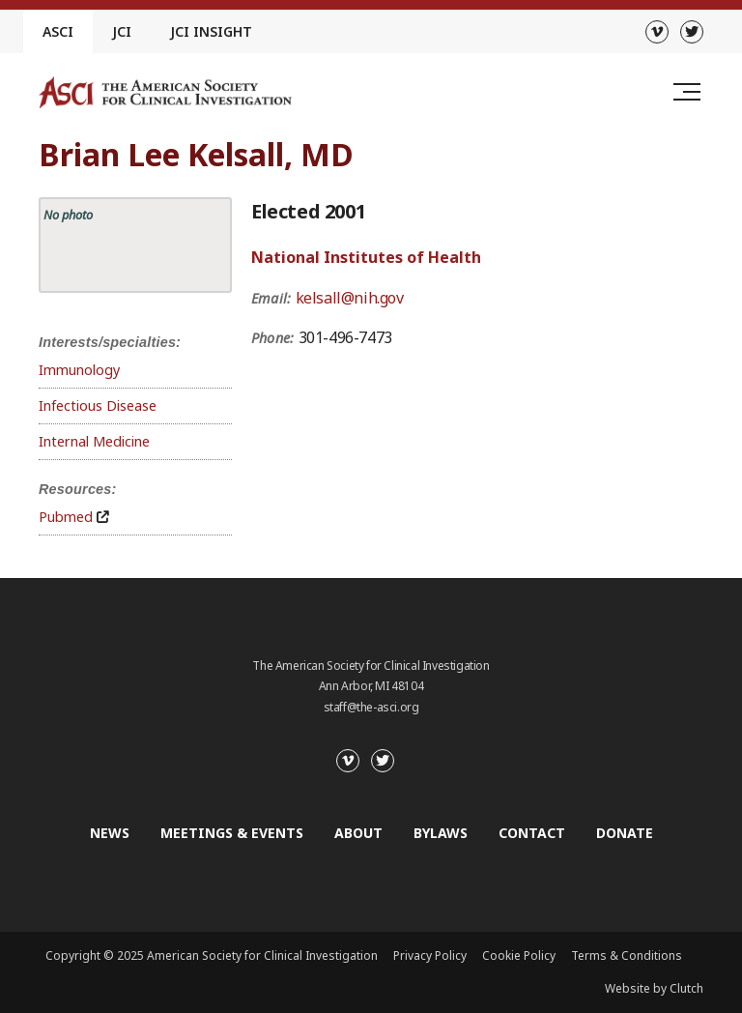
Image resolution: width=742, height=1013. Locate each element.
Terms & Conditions (626, 955)
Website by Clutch (654, 988)
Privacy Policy (430, 955)
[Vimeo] (657, 31)
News (109, 833)
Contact (532, 833)
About (358, 833)
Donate (624, 833)
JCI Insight (211, 31)
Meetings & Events (231, 833)
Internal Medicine (94, 441)
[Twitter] (691, 31)
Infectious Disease (98, 405)
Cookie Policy (519, 955)
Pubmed (66, 516)
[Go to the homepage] (165, 92)
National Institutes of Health (366, 257)
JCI (121, 31)
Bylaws (441, 833)
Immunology (79, 370)
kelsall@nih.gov (350, 297)
